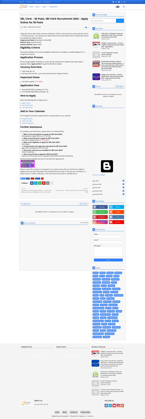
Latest (37, 7)
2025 (96, 273)
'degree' (109, 295)
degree (38, 178)
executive (116, 279)
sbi (26, 15)
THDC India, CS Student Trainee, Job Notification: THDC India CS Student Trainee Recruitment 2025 (112, 35)
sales (96, 311)
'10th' (109, 308)
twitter (118, 207)
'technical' (117, 327)
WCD (96, 295)
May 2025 (108, 181)
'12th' (96, 317)
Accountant (98, 292)
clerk (32, 178)
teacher (112, 285)
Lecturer (115, 292)
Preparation (53, 7)
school (116, 314)
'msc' (104, 324)
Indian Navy (112, 330)
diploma (119, 273)
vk (118, 217)
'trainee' (111, 311)
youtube (118, 222)
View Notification (27, 105)
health (96, 298)
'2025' (104, 317)
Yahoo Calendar (27, 121)
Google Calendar (27, 119)
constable (108, 301)
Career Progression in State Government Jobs (109, 53)
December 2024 (108, 191)
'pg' (104, 298)
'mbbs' (116, 321)
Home (31, 7)
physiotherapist (99, 308)
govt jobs (106, 282)
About (65, 412)
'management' (99, 321)
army (116, 308)
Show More (119, 86)
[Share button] (51, 183)
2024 (28, 178)
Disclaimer (82, 416)
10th (96, 276)
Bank (44, 7)
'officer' (112, 324)
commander (110, 334)
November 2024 (108, 194)
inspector (117, 289)
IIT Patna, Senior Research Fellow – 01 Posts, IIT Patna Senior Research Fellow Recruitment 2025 (112, 391)
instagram (101, 222)
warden (107, 337)
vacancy (104, 305)
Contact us (29, 2)
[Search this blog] (104, 21)
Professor (106, 279)
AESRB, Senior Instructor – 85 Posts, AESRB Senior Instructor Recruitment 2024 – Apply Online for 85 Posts (112, 76)
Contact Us (90, 416)
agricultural (98, 301)
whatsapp (101, 212)
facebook (101, 207)
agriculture (114, 305)
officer (110, 276)
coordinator (119, 295)
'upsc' (96, 330)
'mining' (97, 324)
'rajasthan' (98, 327)
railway (97, 285)
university (97, 289)
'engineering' (113, 317)
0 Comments (84, 223)
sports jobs (98, 337)
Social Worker (106, 314)
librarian (117, 301)
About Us (21, 2)
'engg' (96, 314)
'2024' (107, 292)
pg (102, 295)
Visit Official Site (27, 107)
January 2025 (108, 188)
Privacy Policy (38, 2)
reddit (118, 212)
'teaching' (107, 327)
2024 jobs (97, 282)
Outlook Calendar (27, 123)
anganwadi (107, 289)
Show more (83, 204)
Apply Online (26, 103)
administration (99, 334)
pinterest (101, 217)
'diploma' (111, 298)
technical (97, 279)
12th (103, 276)
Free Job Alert (74, 416)
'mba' (108, 321)
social (96, 305)
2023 (103, 330)
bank (117, 276)
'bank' (103, 311)
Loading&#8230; (108, 132)
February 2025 (108, 184)
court (104, 285)
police (119, 311)
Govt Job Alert (47, 2)
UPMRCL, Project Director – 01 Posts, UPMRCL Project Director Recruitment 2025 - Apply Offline (112, 44)
